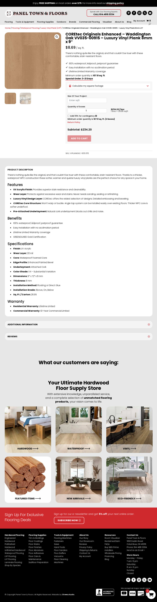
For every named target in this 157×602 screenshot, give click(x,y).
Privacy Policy (85, 547)
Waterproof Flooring (30, 28)
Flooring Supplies (45, 22)
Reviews (83, 544)
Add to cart (79, 138)
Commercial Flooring (89, 22)
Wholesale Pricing (113, 553)
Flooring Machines (63, 538)
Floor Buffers (60, 553)
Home (7, 28)
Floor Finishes (35, 547)
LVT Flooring (10, 559)
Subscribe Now (68, 520)
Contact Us (84, 553)
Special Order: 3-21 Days (79, 78)
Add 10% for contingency (82, 116)
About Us (119, 22)
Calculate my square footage (109, 85)
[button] (56, 36)
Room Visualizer (112, 538)
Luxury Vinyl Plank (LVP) (51, 28)
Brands (72, 22)
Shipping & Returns (88, 550)
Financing (109, 556)
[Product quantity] (87, 110)
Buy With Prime (112, 547)
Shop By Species (13, 565)
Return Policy (74, 122)
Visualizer (107, 22)
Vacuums (58, 556)
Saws (56, 544)
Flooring (9, 22)
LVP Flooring (10, 556)
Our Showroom (86, 541)
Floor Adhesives (36, 553)
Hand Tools (59, 547)
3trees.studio (68, 594)
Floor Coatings (36, 541)
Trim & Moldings (36, 538)
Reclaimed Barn (112, 541)
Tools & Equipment (25, 22)
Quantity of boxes (76, 106)
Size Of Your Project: (77, 96)
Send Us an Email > (136, 550)
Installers (109, 550)
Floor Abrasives (36, 550)
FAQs (107, 544)
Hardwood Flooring (14, 535)
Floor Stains (34, 544)
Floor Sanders (60, 550)
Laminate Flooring (13, 562)
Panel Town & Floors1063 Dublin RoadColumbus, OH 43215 (136, 541)
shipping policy (115, 3)
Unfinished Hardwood (15, 550)
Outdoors (61, 22)
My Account (139, 21)
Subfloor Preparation (38, 562)
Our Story (83, 538)
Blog (129, 22)
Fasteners (58, 541)
